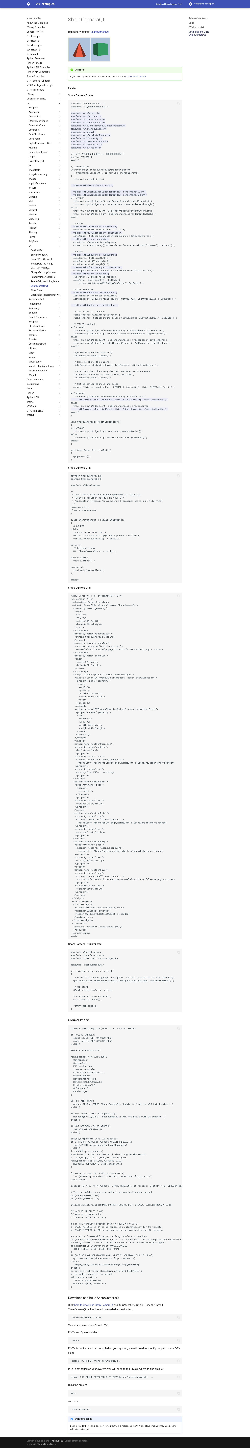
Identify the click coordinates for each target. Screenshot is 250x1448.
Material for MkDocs (46, 1444)
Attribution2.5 (58, 1441)
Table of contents (198, 18)
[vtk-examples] (28, 4)
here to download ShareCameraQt (93, 1305)
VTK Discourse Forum (135, 76)
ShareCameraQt (100, 31)
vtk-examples (34, 18)
